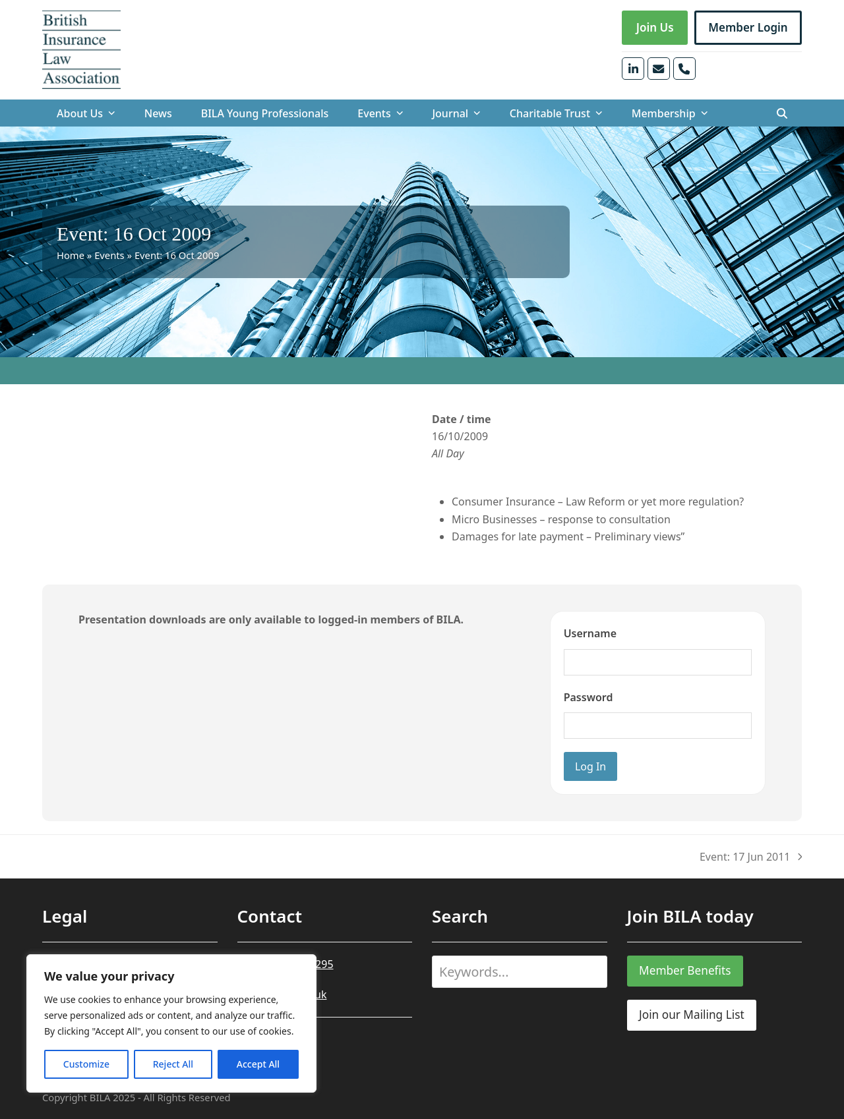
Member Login (748, 27)
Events (109, 255)
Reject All (173, 1064)
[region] (171, 1023)
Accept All (258, 1064)
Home (70, 255)
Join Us (655, 27)
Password (588, 697)
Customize (86, 1064)
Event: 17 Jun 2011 (751, 857)
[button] (782, 113)
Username (590, 633)
